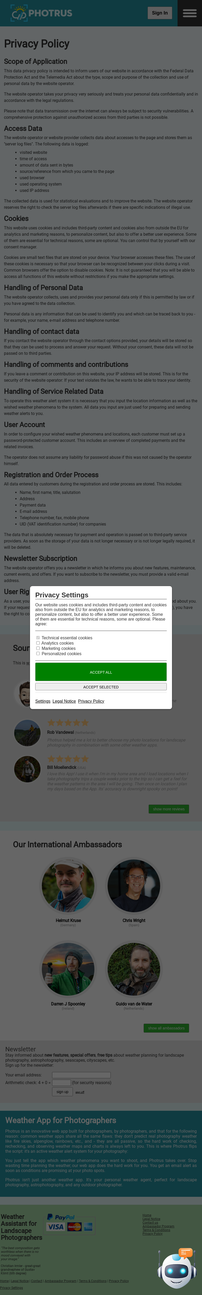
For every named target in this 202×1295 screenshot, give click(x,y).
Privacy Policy (91, 701)
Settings (42, 701)
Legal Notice (64, 701)
